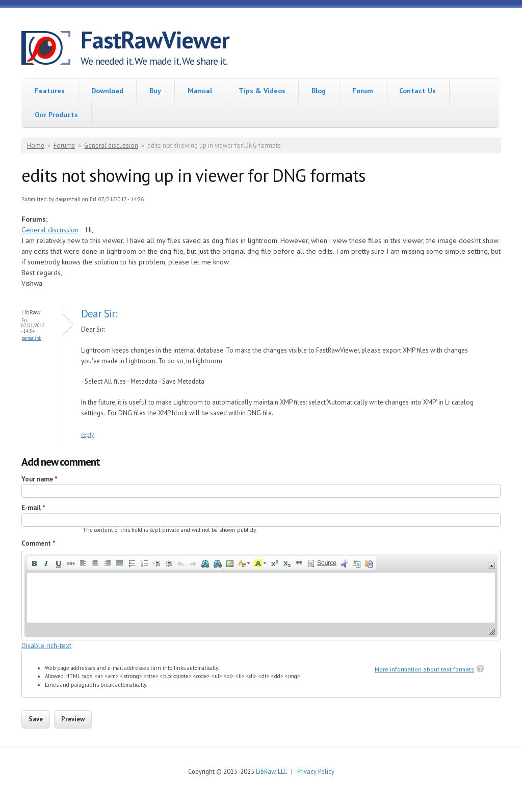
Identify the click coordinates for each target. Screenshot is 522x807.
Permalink (31, 338)
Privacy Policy (315, 771)
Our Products (56, 114)
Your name (39, 479)
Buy (155, 90)
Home (35, 145)
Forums (64, 145)
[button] (34, 563)
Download (107, 90)
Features (50, 90)
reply (87, 434)
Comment (38, 543)
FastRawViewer (155, 39)
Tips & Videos (262, 90)
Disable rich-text (46, 645)
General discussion (111, 145)
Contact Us (417, 90)
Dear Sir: (99, 313)
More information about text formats (424, 669)
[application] (261, 595)
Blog (318, 90)
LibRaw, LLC (271, 771)
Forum (362, 90)
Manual (200, 90)
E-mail (33, 507)
